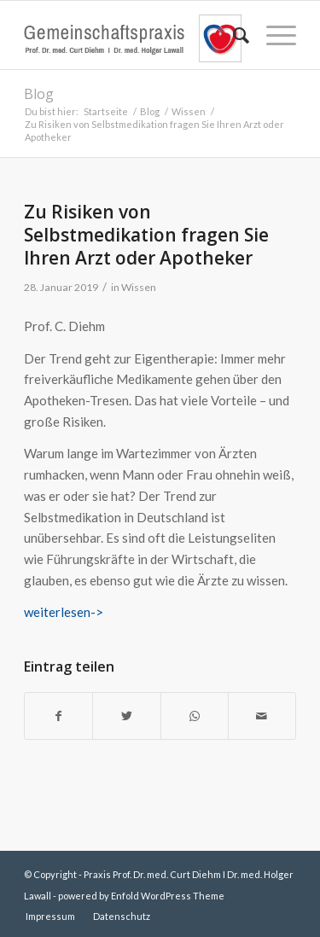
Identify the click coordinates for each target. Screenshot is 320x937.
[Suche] (232, 35)
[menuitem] (232, 35)
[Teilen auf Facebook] (58, 716)
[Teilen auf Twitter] (126, 716)
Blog (39, 93)
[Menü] (272, 35)
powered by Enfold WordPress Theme (141, 895)
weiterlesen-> (63, 612)
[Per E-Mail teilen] (262, 716)
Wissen (138, 287)
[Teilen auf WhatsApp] (194, 716)
